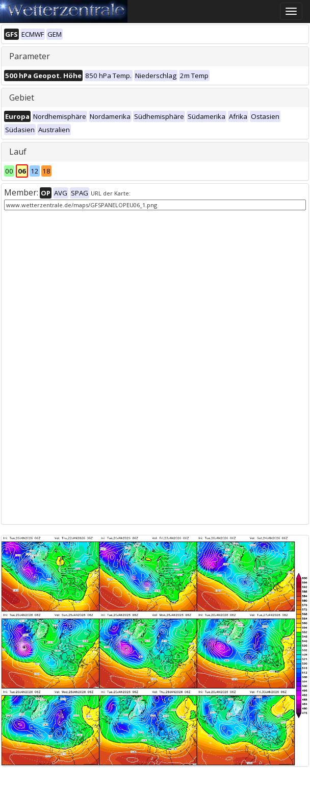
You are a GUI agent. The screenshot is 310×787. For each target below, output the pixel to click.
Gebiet (21, 97)
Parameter (29, 56)
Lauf (18, 151)
